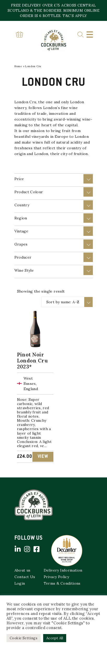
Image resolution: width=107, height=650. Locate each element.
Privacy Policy (56, 576)
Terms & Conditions (62, 583)
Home (18, 66)
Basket (19, 34)
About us (22, 570)
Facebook (36, 549)
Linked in (17, 549)
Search (80, 35)
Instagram (27, 549)
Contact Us (24, 576)
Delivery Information (63, 570)
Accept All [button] (54, 638)
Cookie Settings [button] (23, 638)
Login (19, 583)
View (43, 456)
